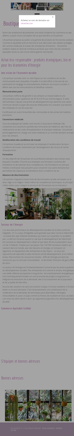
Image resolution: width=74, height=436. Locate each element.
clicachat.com (27, 23)
